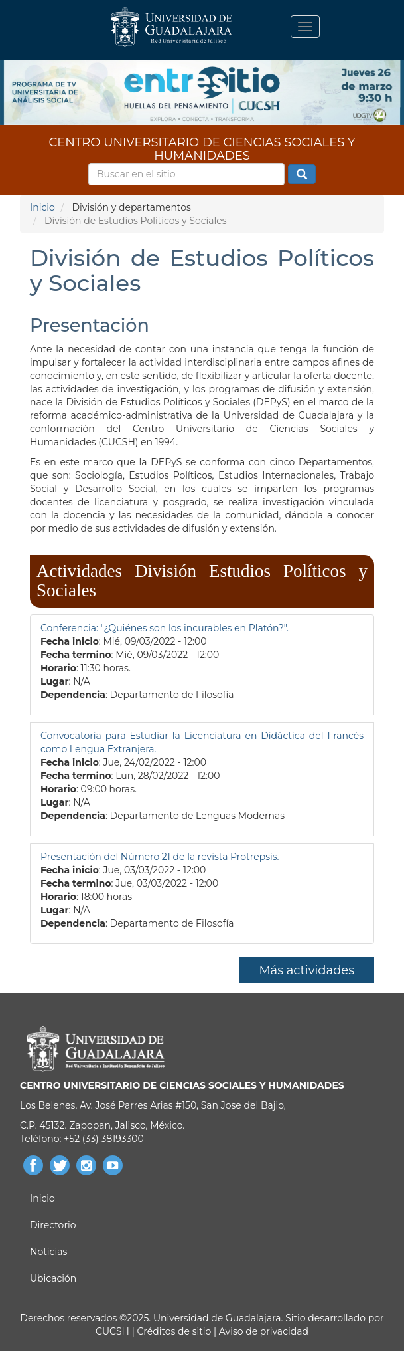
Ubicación (53, 1278)
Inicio (42, 207)
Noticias (48, 1252)
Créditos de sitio (174, 1331)
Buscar (302, 174)
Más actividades (306, 970)
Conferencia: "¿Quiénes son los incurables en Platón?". (164, 628)
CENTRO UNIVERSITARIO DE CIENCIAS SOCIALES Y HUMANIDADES (202, 146)
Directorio (53, 1225)
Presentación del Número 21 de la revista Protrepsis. (159, 857)
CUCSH (112, 1331)
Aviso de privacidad (262, 1331)
